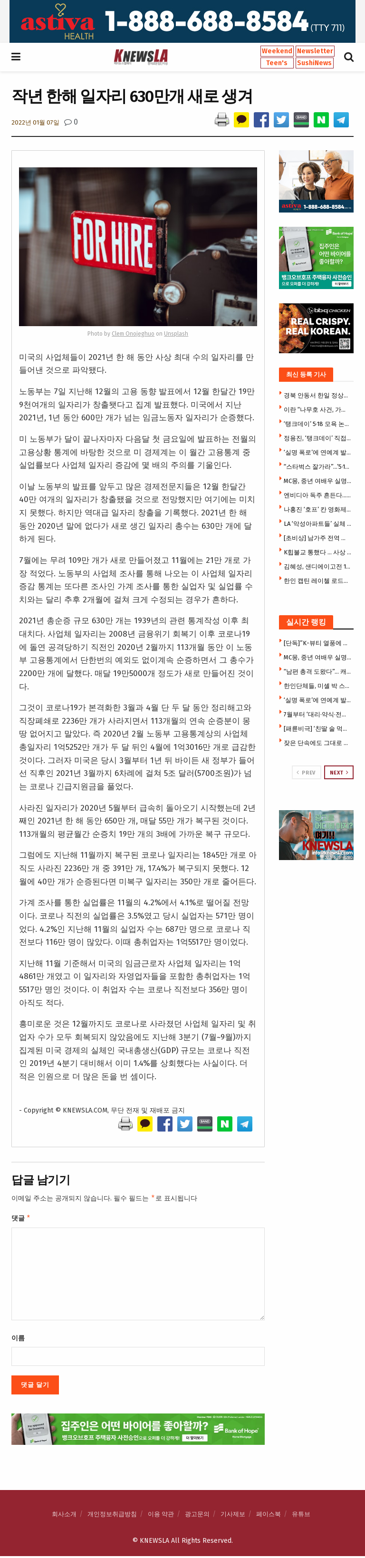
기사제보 (233, 1515)
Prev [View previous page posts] (306, 772)
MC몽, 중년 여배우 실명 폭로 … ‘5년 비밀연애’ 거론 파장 (318, 480)
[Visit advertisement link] (182, 21)
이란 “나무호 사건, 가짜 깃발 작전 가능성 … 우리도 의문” (318, 409)
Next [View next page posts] (339, 772)
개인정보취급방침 (112, 1515)
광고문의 (197, 1515)
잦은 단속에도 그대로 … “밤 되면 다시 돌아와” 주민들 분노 (318, 742)
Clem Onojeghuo (133, 333)
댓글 (21, 1219)
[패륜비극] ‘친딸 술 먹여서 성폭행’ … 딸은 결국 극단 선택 (318, 728)
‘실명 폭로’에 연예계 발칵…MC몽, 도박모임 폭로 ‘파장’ (318, 452)
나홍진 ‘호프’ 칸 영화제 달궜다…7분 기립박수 (318, 509)
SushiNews (314, 63)
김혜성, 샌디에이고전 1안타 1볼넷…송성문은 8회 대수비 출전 (318, 566)
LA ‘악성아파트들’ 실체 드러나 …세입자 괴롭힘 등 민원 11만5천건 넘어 (318, 523)
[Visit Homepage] (140, 57)
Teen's (277, 63)
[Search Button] (349, 57)
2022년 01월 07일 (35, 122)
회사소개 (64, 1515)
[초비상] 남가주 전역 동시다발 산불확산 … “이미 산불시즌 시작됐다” (318, 538)
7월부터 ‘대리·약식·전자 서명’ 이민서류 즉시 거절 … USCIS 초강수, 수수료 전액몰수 (318, 714)
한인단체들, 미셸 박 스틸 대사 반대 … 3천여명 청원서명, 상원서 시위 (318, 685)
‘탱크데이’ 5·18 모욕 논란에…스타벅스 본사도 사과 (318, 423)
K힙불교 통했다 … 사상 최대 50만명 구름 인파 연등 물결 (318, 552)
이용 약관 (161, 1515)
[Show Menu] (15, 57)
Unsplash (176, 333)
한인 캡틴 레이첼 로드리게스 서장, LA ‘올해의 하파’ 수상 (318, 580)
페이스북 (268, 1515)
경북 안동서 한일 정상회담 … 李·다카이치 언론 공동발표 (318, 395)
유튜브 (301, 1515)
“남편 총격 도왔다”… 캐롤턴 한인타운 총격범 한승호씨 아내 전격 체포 (318, 671)
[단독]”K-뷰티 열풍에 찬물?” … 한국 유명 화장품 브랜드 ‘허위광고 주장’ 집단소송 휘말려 (318, 643)
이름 (18, 1340)
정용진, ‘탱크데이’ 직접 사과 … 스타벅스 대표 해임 (318, 438)
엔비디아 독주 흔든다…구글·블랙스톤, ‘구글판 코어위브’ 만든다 (318, 495)
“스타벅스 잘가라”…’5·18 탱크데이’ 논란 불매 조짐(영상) (318, 466)
